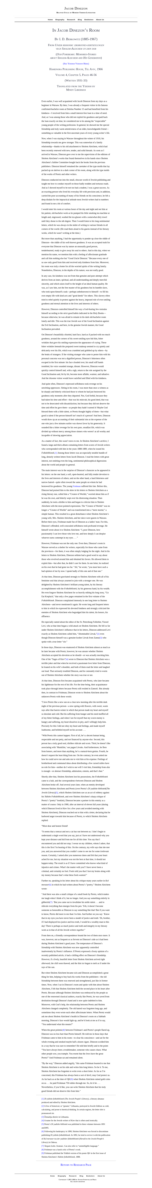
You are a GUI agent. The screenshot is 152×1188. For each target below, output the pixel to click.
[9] (71, 1079)
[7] (51, 902)
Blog (80, 20)
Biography (60, 20)
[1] (56, 453)
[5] (57, 792)
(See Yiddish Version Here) (76, 63)
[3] (101, 637)
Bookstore (88, 20)
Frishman (77, 486)
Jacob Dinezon (76, 8)
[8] (64, 1030)
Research (71, 20)
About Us (100, 20)
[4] (67, 659)
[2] (98, 634)
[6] (50, 884)
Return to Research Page (76, 1164)
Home (50, 20)
